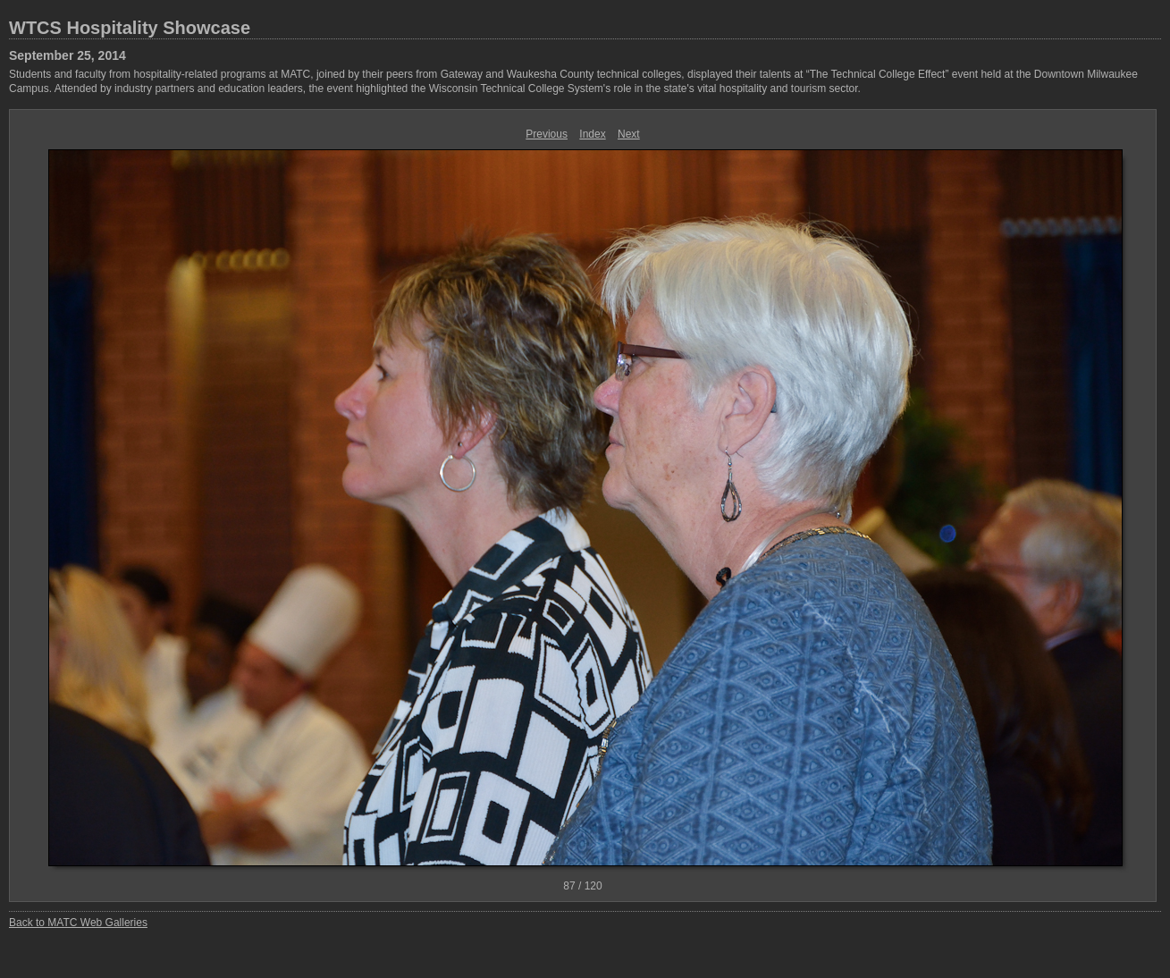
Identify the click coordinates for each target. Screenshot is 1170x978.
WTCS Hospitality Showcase (129, 28)
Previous (547, 134)
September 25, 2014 (67, 55)
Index (592, 134)
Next (629, 134)
